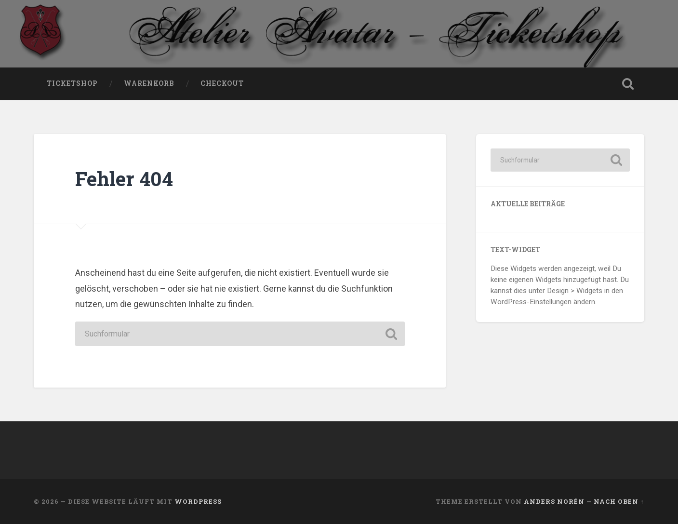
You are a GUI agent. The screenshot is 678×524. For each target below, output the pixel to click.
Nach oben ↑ (619, 501)
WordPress (198, 501)
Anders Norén (554, 501)
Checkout (222, 83)
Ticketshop (72, 83)
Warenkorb (149, 83)
